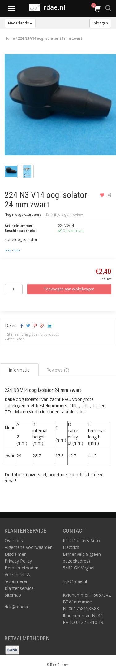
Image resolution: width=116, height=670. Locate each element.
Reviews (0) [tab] (57, 370)
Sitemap (13, 595)
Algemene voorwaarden (29, 547)
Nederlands (20, 23)
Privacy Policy (18, 561)
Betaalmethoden (21, 568)
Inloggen (100, 23)
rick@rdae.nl (17, 607)
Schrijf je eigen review (64, 214)
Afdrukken (15, 339)
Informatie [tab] (19, 370)
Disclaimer (15, 554)
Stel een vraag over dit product (33, 334)
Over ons (14, 540)
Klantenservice (19, 588)
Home (10, 38)
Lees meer (12, 250)
